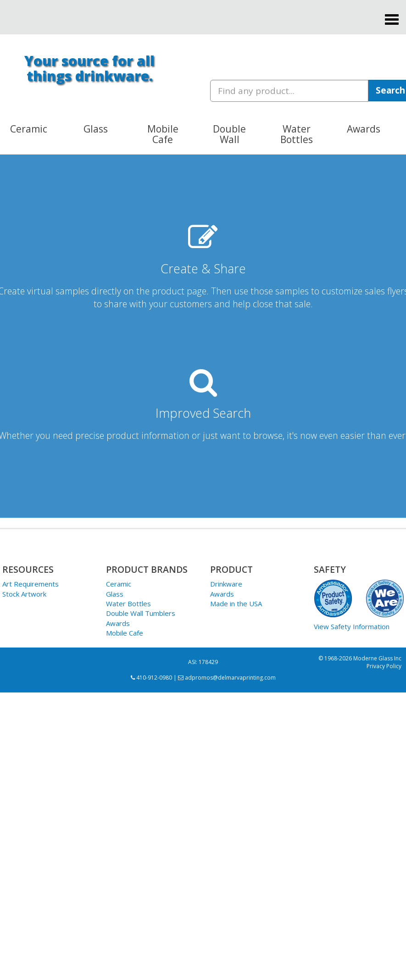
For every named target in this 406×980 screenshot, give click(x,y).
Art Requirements (30, 583)
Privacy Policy (384, 666)
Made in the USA (236, 603)
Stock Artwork (24, 593)
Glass (114, 593)
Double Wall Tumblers (140, 613)
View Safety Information (351, 626)
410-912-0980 (151, 677)
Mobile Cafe (124, 632)
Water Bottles (128, 603)
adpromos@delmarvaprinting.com (227, 677)
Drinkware (226, 583)
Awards (118, 623)
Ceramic (118, 583)
